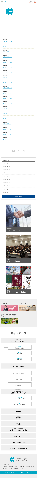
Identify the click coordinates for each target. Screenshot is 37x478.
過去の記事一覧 (18, 196)
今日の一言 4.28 (6, 163)
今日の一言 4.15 (6, 192)
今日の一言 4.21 (6, 179)
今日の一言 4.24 (6, 169)
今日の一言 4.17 (6, 185)
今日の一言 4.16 (6, 189)
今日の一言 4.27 (6, 166)
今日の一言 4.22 (6, 176)
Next (22, 151)
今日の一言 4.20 (6, 182)
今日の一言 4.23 (6, 172)
